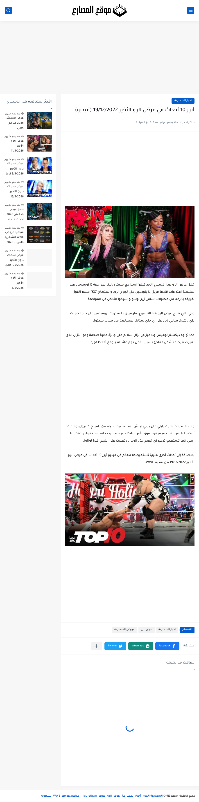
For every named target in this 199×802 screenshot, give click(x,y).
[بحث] (8, 10)
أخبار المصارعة (183, 100)
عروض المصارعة (124, 629)
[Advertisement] (99, 58)
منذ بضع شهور (12, 113)
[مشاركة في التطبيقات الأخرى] (96, 646)
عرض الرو (146, 629)
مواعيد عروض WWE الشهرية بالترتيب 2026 (14, 237)
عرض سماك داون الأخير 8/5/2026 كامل (14, 169)
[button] (167, 646)
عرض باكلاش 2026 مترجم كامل (15, 123)
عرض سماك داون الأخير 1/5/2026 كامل (14, 260)
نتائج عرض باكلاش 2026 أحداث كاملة (15, 214)
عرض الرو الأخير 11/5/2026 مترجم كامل (16, 147)
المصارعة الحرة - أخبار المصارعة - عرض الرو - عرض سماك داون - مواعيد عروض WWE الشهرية (102, 796)
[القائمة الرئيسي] (190, 10)
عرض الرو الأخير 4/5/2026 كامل (17, 284)
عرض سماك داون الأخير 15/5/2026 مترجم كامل (15, 192)
